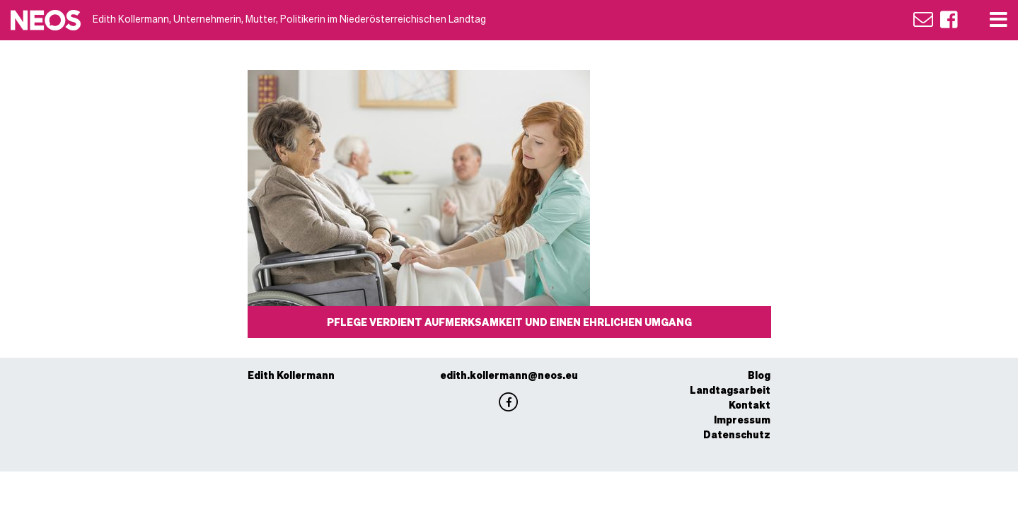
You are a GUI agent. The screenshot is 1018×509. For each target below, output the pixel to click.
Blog (759, 374)
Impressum (742, 419)
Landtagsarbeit (730, 389)
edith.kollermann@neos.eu (509, 374)
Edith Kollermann (291, 374)
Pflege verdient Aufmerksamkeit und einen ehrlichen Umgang (509, 322)
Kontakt (749, 404)
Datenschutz (736, 434)
